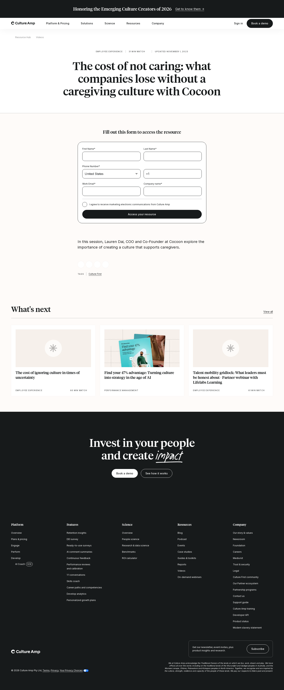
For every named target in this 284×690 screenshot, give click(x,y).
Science (112, 23)
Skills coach (73, 581)
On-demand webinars (190, 577)
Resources (135, 23)
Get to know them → (189, 9)
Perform (15, 551)
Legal (236, 570)
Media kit (238, 558)
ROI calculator (129, 558)
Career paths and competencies (84, 587)
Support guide (241, 602)
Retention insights (76, 532)
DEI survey (72, 539)
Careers (237, 551)
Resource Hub (23, 37)
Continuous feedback (78, 558)
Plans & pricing (19, 539)
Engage (15, 545)
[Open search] (228, 23)
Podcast (182, 539)
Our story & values (243, 532)
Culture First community (246, 577)
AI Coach (18, 564)
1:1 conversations (76, 574)
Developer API (241, 615)
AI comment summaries (79, 551)
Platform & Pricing (60, 23)
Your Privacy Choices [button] (71, 670)
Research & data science (135, 545)
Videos (40, 37)
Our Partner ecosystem (245, 583)
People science (130, 539)
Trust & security (241, 564)
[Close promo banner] (270, 8)
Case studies (185, 551)
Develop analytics (76, 593)
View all (268, 311)
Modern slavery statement (247, 627)
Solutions (89, 23)
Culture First (95, 274)
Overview (16, 532)
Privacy (55, 670)
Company (160, 23)
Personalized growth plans (81, 600)
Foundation (239, 545)
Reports (182, 564)
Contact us (239, 596)
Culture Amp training (244, 608)
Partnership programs (245, 589)
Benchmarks (129, 551)
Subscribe (257, 648)
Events (181, 545)
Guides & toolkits (187, 558)
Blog (180, 532)
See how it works (156, 473)
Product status (241, 621)
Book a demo (259, 23)
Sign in (238, 23)
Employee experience (109, 51)
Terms (46, 670)
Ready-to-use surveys (79, 545)
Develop (16, 558)
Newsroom (239, 539)
